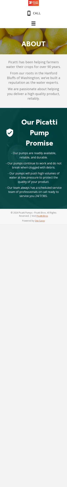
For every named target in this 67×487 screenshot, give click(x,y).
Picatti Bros (42, 215)
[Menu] (33, 23)
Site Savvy (40, 220)
